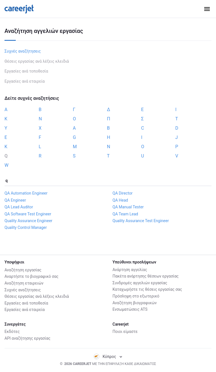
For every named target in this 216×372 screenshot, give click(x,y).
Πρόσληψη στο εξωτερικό (135, 296)
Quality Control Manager (25, 227)
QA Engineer (15, 200)
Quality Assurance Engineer (28, 220)
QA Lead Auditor (18, 207)
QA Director (122, 193)
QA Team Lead (125, 214)
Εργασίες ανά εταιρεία (24, 81)
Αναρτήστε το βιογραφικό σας (31, 276)
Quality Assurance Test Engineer (140, 220)
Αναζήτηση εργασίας (22, 269)
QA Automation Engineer (26, 193)
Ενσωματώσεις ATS (129, 309)
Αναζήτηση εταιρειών (24, 283)
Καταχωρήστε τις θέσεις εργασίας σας (147, 289)
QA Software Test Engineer (27, 214)
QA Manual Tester (128, 207)
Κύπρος (108, 356)
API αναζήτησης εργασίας (27, 338)
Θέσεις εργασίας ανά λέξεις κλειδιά (36, 61)
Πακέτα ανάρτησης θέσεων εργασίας (145, 276)
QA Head (120, 200)
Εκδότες (12, 331)
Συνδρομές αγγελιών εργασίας (139, 283)
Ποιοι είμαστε (125, 331)
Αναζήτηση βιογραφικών (134, 303)
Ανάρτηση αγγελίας (129, 269)
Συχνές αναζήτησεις (22, 51)
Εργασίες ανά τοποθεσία (26, 71)
